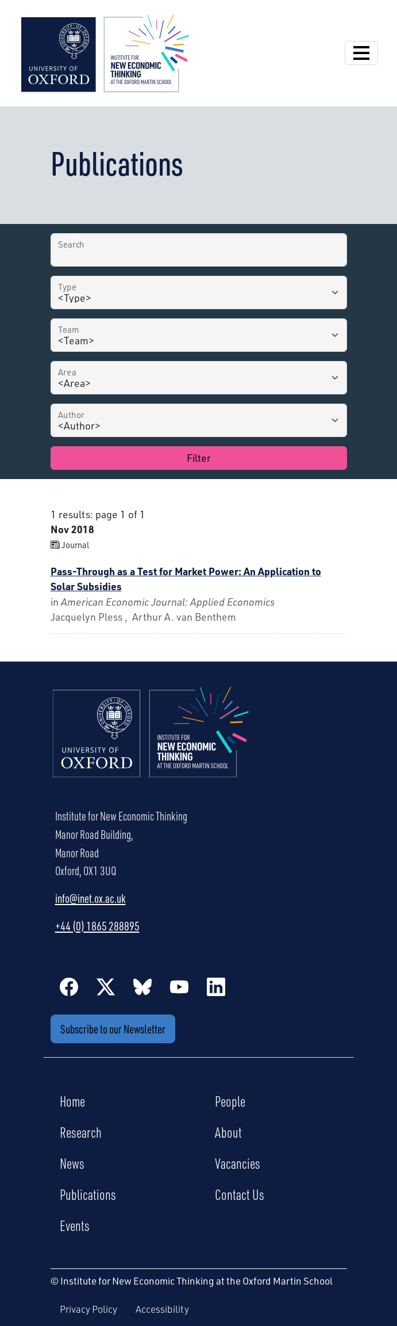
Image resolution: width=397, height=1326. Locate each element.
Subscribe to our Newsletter (112, 1028)
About (228, 1132)
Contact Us (239, 1194)
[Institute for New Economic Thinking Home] (151, 744)
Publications (88, 1194)
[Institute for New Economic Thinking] (105, 51)
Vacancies (237, 1163)
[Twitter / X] (105, 986)
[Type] (199, 292)
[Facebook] (69, 986)
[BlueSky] (142, 986)
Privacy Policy (88, 1309)
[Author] (199, 420)
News (72, 1163)
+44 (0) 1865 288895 (97, 925)
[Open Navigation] (361, 53)
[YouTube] (179, 986)
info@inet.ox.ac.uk (90, 898)
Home (72, 1101)
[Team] (199, 335)
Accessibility (162, 1309)
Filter (199, 457)
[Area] (199, 377)
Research (81, 1132)
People (230, 1101)
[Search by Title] (199, 250)
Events (75, 1225)
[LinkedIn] (216, 986)
